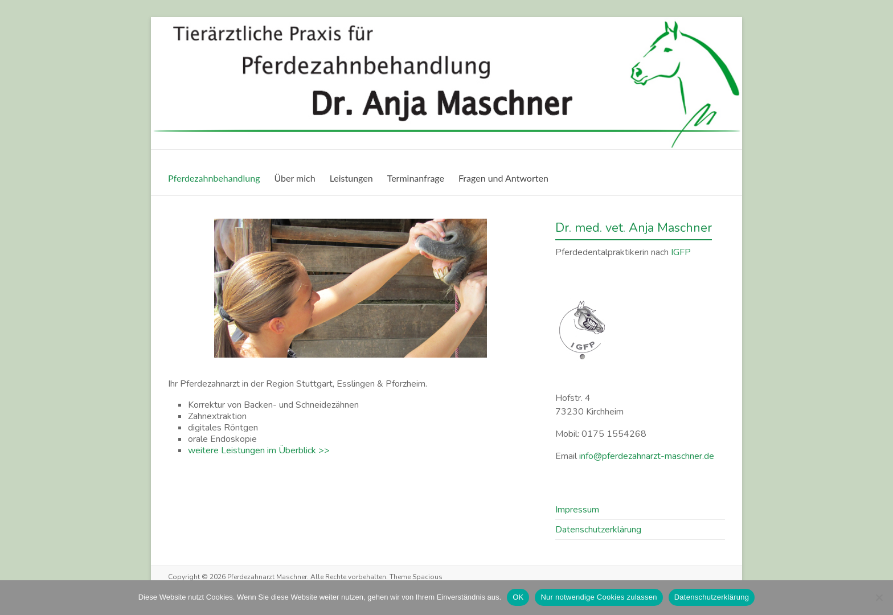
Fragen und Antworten (503, 178)
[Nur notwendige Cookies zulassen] (878, 597)
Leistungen (351, 178)
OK (518, 597)
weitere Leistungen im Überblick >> (259, 450)
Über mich (294, 178)
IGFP (681, 252)
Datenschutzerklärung (711, 597)
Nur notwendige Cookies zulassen (598, 597)
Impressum (577, 509)
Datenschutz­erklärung (598, 529)
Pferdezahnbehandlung (214, 178)
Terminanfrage (415, 178)
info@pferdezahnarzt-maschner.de (646, 456)
